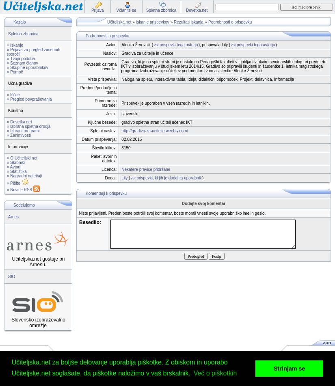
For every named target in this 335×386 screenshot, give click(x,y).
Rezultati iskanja (188, 22)
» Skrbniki (16, 162)
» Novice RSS (23, 190)
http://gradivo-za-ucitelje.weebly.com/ (154, 131)
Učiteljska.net (119, 22)
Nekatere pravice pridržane (145, 169)
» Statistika (17, 171)
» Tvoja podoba (21, 58)
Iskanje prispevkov (152, 22)
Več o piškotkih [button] (215, 373)
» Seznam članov (22, 63)
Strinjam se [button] (289, 368)
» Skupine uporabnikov (27, 67)
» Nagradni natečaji (24, 176)
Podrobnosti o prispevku (230, 22)
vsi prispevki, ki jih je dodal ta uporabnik (166, 178)
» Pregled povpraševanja (29, 99)
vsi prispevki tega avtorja (175, 45)
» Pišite (18, 183)
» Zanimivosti (19, 135)
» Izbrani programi (23, 131)
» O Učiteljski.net (22, 158)
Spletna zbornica (23, 34)
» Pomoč (15, 72)
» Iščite (13, 95)
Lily (124, 178)
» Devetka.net (19, 122)
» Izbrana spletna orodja (28, 126)
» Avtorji (14, 167)
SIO (11, 276)
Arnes (13, 217)
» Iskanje (15, 45)
